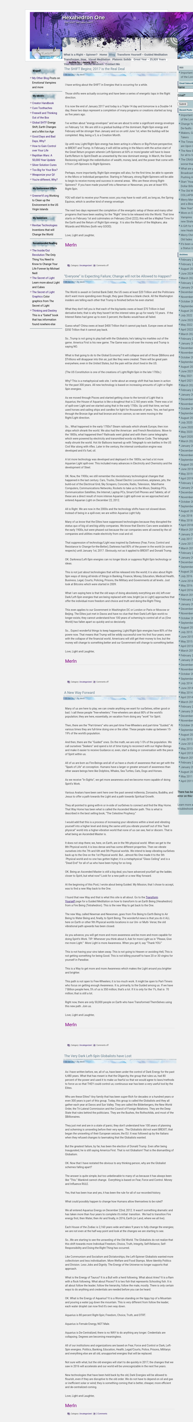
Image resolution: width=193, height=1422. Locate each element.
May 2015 (186, 641)
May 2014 (186, 692)
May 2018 (186, 520)
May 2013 (186, 748)
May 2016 (186, 585)
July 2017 (186, 539)
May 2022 (186, 324)
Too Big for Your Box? (45, 169)
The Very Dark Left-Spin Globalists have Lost (98, 1056)
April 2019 (187, 478)
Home (103, 54)
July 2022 (186, 315)
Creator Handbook (43, 103)
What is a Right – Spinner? (80, 54)
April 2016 (187, 590)
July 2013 (186, 739)
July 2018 (186, 515)
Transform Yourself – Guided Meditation (142, 54)
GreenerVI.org (40, 195)
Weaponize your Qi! (43, 174)
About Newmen (93, 64)
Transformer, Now (75, 59)
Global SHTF (39, 122)
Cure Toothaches (42, 108)
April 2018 (187, 525)
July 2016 (186, 576)
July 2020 (186, 422)
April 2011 (187, 781)
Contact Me (112, 64)
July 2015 (186, 632)
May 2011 (186, 776)
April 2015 (187, 646)
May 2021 (186, 375)
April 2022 (187, 329)
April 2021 (187, 380)
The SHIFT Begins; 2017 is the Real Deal (94, 69)
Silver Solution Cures (44, 164)
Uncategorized (85, 265)
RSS (181, 67)
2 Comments (101, 1414)
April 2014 (187, 697)
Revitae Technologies (44, 225)
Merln (82, 75)
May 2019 (186, 473)
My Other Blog (40, 78)
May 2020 (186, 431)
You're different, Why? (45, 179)
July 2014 (186, 683)
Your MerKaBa (73, 64)
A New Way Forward (79, 693)
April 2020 (187, 436)
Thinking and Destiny (44, 310)
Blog (112, 54)
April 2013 (187, 753)
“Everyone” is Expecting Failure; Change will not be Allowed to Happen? (117, 276)
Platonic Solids (121, 59)
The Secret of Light (43, 278)
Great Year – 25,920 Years (150, 59)
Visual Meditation (99, 59)
